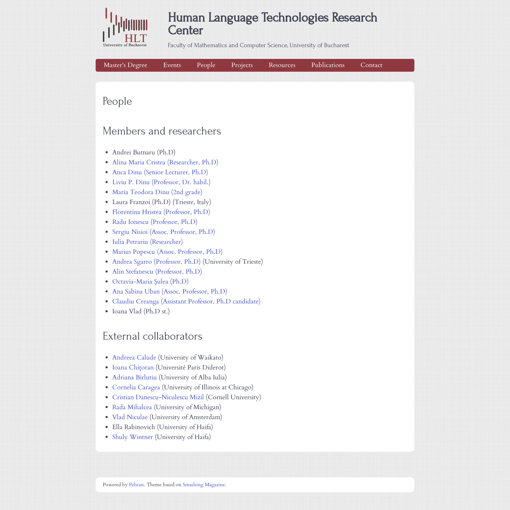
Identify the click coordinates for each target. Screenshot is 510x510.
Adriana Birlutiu (134, 377)
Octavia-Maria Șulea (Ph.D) (150, 281)
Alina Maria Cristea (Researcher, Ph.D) (165, 162)
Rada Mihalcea (132, 407)
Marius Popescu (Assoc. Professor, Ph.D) (167, 251)
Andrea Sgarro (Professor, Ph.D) (156, 261)
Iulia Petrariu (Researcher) (147, 241)
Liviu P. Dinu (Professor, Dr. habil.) (161, 182)
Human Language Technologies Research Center (272, 30)
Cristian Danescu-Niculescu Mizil (158, 397)
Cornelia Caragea (136, 387)
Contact (371, 65)
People (206, 65)
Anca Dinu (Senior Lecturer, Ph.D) (160, 172)
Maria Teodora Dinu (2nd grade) (157, 192)
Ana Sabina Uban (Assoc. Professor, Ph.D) (169, 291)
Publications (328, 65)
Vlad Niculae (130, 417)
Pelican (136, 484)
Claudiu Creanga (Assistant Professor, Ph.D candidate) (186, 301)
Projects (242, 65)
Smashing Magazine (204, 484)
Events (172, 65)
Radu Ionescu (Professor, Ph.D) (155, 222)
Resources (282, 65)
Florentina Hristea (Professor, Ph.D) (161, 212)
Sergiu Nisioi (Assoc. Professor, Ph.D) (163, 231)
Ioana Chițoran (133, 367)
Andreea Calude (134, 357)
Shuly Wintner (132, 437)
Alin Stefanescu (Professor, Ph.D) (157, 271)
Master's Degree (125, 65)
